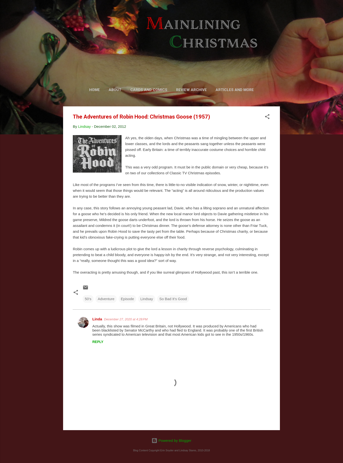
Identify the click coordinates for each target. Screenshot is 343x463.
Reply (97, 342)
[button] (267, 117)
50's (88, 299)
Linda (97, 319)
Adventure (106, 299)
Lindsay (146, 299)
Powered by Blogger (171, 440)
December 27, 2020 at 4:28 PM (126, 319)
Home (94, 90)
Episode (127, 299)
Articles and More (235, 90)
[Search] (277, 13)
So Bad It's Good (173, 299)
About (115, 90)
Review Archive (191, 90)
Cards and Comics (148, 90)
